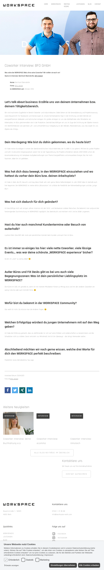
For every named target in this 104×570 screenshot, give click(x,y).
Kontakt (98, 4)
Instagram (59, 539)
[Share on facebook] (8, 390)
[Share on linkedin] (30, 390)
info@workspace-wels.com (62, 516)
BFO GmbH (19, 86)
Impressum (48, 555)
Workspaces (56, 4)
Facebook (59, 535)
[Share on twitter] (15, 390)
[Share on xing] (22, 390)
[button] (12, 565)
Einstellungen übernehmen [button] (60, 565)
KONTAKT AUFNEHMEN (76, 475)
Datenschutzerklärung (34, 555)
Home (46, 4)
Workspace (19, 5)
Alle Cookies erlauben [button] (88, 565)
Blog (89, 4)
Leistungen (80, 4)
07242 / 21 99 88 (58, 513)
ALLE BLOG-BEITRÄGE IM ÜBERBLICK (52, 454)
